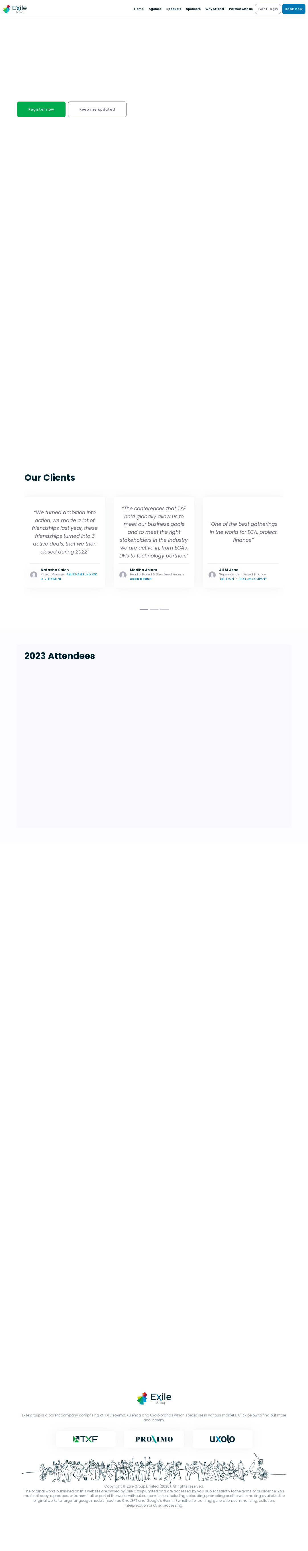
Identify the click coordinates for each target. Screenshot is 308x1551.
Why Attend (214, 9)
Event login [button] (268, 9)
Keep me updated (97, 109)
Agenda (155, 9)
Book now (294, 9)
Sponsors (193, 9)
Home (139, 9)
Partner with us (241, 9)
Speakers (173, 9)
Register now (41, 109)
